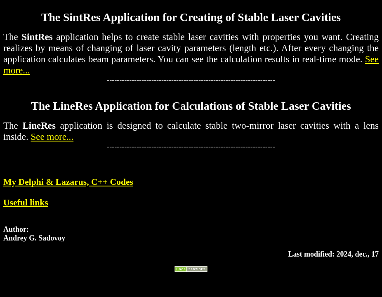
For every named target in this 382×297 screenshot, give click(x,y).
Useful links (25, 202)
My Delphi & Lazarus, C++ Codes (68, 182)
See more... (52, 136)
